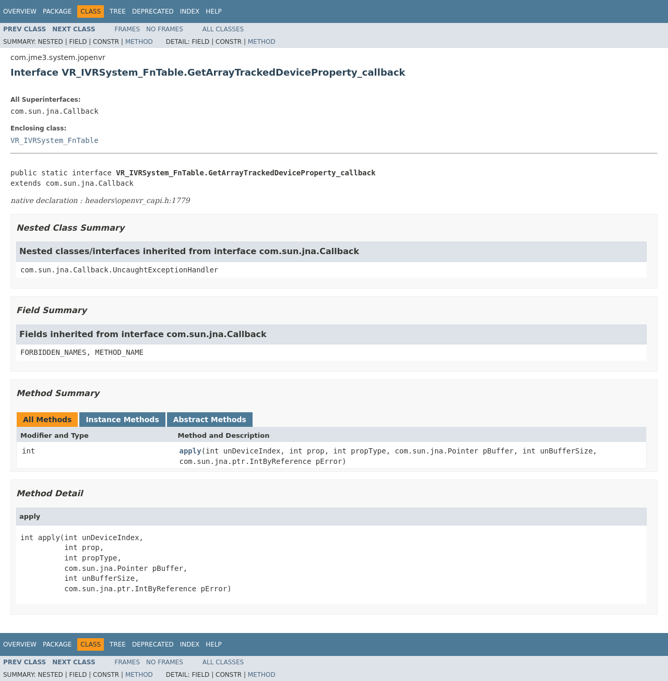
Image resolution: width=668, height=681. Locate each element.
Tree (118, 11)
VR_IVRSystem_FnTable (54, 140)
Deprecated (153, 11)
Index (190, 11)
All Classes (223, 29)
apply (190, 451)
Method (139, 41)
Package (57, 11)
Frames (127, 29)
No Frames (164, 29)
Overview (20, 11)
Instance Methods (122, 419)
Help (214, 11)
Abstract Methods (209, 419)
